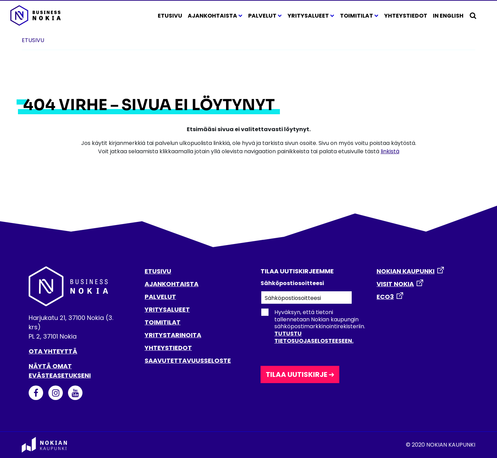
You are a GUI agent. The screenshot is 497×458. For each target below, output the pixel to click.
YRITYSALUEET (167, 309)
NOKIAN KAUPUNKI (406, 271)
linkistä (390, 151)
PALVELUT (160, 296)
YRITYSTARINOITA (173, 335)
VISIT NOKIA (395, 284)
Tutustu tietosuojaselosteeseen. (313, 337)
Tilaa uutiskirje (296, 374)
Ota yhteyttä (53, 351)
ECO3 (385, 296)
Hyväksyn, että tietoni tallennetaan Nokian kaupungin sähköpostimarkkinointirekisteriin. (313, 326)
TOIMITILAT (163, 322)
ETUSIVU (158, 271)
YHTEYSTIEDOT (168, 347)
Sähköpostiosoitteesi (292, 283)
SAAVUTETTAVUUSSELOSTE (188, 360)
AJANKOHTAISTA (171, 284)
